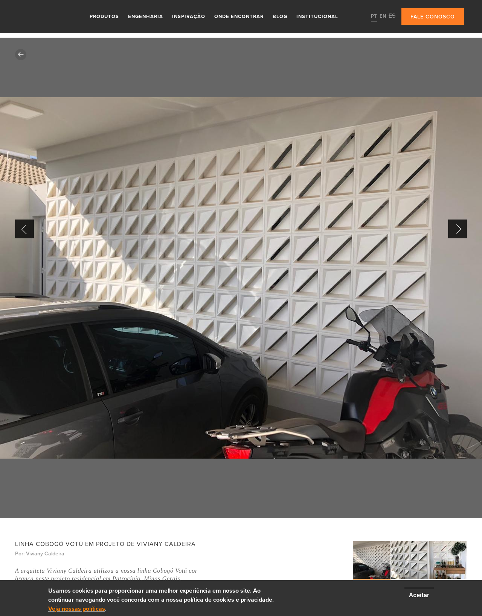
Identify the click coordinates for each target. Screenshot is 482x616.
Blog (280, 17)
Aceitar (419, 595)
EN (383, 16)
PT (374, 16)
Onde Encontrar (239, 17)
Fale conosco (432, 17)
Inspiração (188, 17)
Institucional (317, 17)
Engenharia (145, 17)
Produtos (104, 17)
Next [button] (457, 229)
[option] (241, 278)
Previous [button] (24, 229)
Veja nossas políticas (76, 609)
